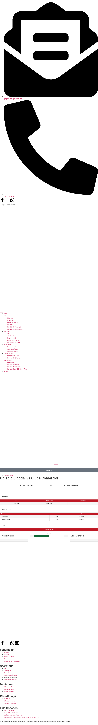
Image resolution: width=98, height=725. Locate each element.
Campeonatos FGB (13, 356)
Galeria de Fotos (12, 349)
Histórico (10, 325)
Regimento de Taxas (13, 342)
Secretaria (7, 331)
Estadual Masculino (13, 367)
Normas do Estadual (13, 358)
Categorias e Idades (13, 340)
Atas (8, 333)
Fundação (10, 320)
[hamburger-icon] (1, 312)
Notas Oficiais (11, 338)
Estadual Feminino (13, 364)
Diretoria (10, 318)
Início (5, 314)
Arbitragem (10, 336)
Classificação (8, 360)
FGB (5, 316)
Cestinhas (10, 362)
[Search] (1, 209)
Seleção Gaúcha (12, 351)
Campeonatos (8, 353)
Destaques (7, 345)
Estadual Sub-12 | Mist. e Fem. (17, 369)
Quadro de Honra (12, 322)
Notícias (6, 371)
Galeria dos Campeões (14, 347)
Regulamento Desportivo (15, 329)
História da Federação (14, 327)
